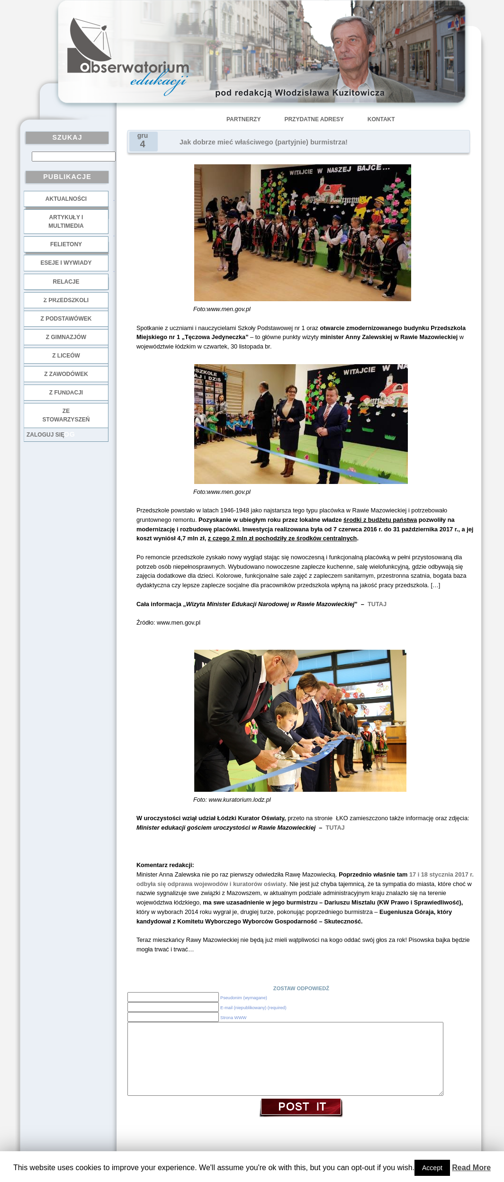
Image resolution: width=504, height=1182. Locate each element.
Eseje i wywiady (65, 263)
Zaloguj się (45, 434)
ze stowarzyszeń (66, 415)
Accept (432, 1168)
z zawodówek (66, 374)
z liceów (66, 355)
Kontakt (381, 119)
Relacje (66, 281)
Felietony (66, 244)
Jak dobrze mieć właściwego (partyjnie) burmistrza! (264, 142)
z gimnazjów (66, 337)
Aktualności (66, 199)
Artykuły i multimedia (65, 221)
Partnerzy (243, 119)
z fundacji (66, 392)
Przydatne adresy (313, 119)
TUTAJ (376, 604)
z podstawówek (66, 318)
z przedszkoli (66, 300)
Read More (471, 1168)
